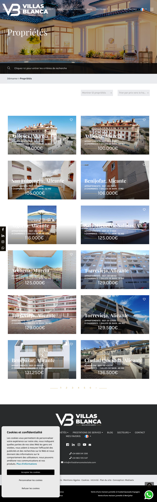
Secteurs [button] (101, 9)
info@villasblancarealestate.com (78, 462)
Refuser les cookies (31, 488)
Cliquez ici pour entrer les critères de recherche (37, 68)
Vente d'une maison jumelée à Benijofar (115, 496)
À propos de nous (26, 9)
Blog (89, 9)
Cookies (85, 480)
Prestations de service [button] (69, 9)
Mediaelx (129, 480)
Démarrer (8, 9)
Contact (115, 9)
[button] (143, 9)
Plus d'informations (27, 463)
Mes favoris (130, 9)
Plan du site (105, 480)
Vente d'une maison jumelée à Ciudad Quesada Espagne (115, 492)
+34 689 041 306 (78, 453)
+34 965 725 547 (78, 458)
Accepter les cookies (30, 471)
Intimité (95, 480)
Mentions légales (71, 480)
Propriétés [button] (46, 9)
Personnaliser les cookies (30, 479)
